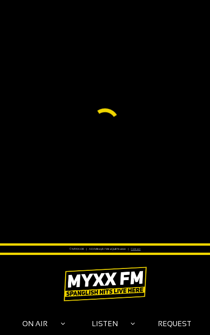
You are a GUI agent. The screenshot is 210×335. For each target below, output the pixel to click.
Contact (136, 249)
